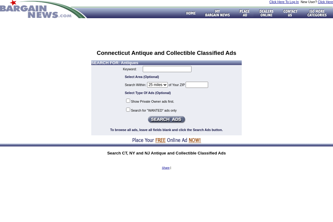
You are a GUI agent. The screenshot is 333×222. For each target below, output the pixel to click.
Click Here (325, 2)
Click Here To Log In (284, 2)
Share (166, 167)
